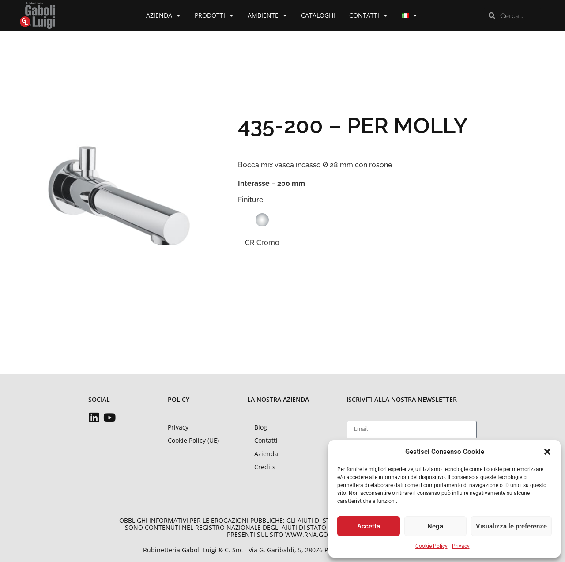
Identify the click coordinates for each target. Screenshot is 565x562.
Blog (260, 427)
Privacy (461, 546)
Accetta (368, 526)
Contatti (368, 15)
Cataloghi (318, 15)
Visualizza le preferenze (511, 526)
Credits (264, 467)
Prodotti (214, 15)
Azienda (163, 15)
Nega (435, 526)
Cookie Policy (431, 546)
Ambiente (267, 15)
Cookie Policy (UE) (193, 440)
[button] (547, 451)
